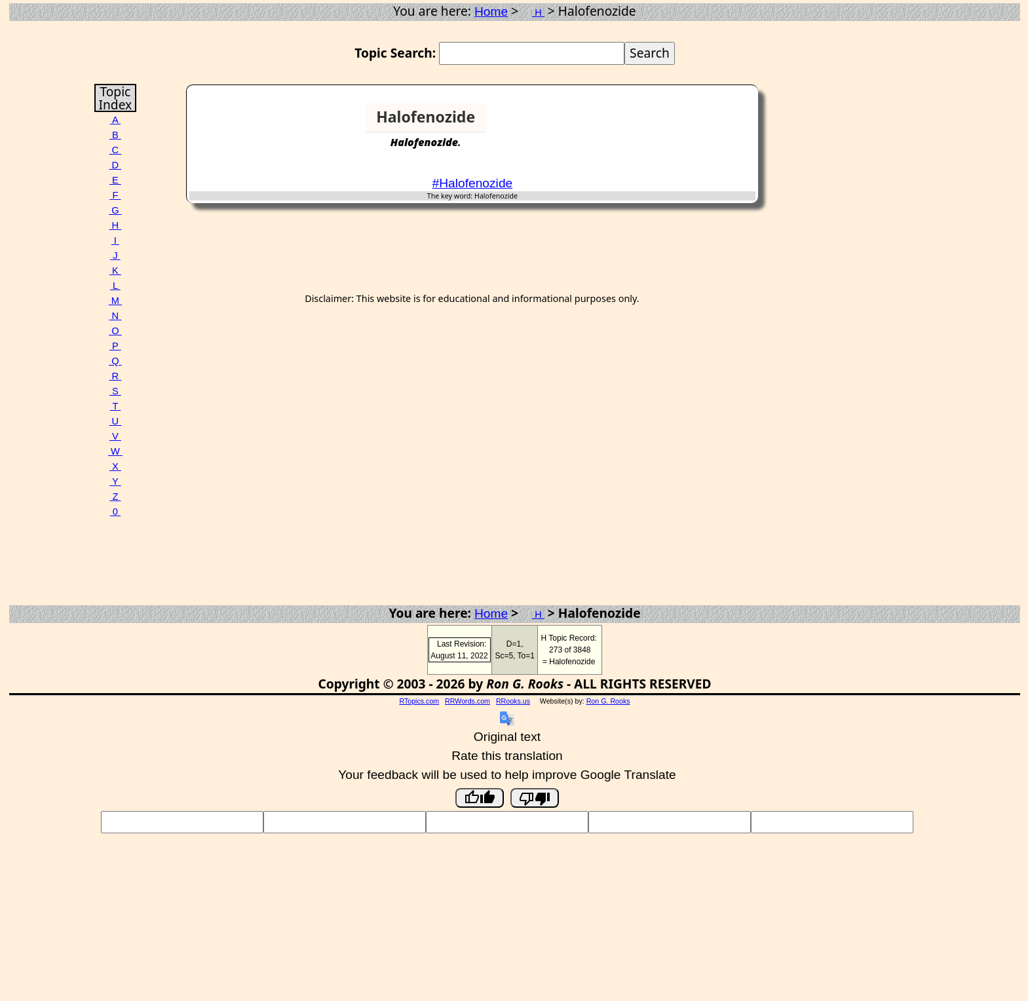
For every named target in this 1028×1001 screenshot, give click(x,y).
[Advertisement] (705, 122)
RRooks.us (513, 701)
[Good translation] (479, 798)
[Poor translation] (534, 798)
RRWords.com (467, 701)
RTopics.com (419, 701)
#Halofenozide (472, 183)
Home (491, 11)
